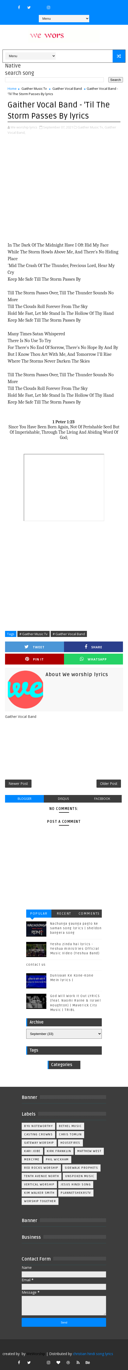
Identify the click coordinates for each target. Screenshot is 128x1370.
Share (93, 647)
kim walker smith (39, 1193)
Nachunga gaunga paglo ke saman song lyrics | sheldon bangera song (76, 928)
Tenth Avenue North (41, 1176)
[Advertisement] (64, 189)
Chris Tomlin (70, 1134)
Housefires (70, 1143)
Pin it (34, 659)
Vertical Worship (39, 1184)
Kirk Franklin (59, 1151)
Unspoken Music (79, 1176)
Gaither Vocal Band (67, 88)
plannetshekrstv (76, 1193)
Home (12, 88)
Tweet (34, 647)
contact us (36, 965)
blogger (24, 799)
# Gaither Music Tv (33, 634)
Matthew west (89, 1151)
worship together (40, 1201)
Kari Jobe (32, 1151)
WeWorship (35, 1353)
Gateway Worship (39, 1143)
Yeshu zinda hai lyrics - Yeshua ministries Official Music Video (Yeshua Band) (75, 948)
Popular (39, 913)
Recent (64, 913)
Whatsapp (93, 659)
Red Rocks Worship (41, 1168)
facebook (102, 799)
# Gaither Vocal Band (69, 634)
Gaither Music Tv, (91, 127)
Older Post (108, 783)
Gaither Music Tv (34, 88)
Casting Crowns (38, 1134)
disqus (63, 799)
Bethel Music (70, 1126)
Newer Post (18, 783)
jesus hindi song (76, 1184)
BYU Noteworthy (38, 1126)
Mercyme (32, 1159)
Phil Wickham (57, 1159)
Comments (89, 913)
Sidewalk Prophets (81, 1168)
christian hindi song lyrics (93, 1353)
